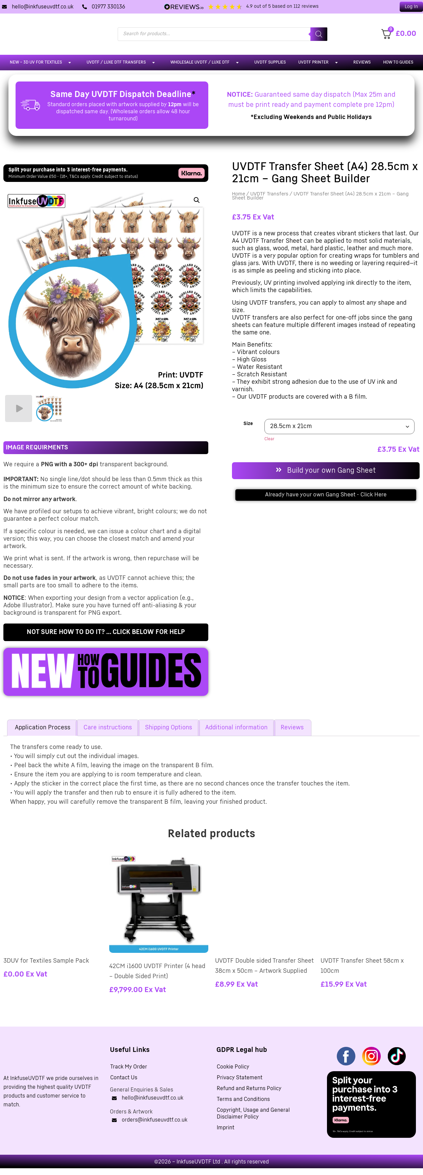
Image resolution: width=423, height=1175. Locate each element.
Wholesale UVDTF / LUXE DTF (206, 62)
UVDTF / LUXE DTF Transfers (122, 62)
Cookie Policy (233, 1067)
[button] (197, 200)
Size (248, 423)
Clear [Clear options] (269, 439)
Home (238, 193)
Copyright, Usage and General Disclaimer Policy (253, 1113)
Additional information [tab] (236, 728)
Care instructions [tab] (108, 728)
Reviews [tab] (292, 728)
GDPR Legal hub (241, 1050)
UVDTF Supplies (270, 63)
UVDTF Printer (319, 62)
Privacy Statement (239, 1077)
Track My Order (128, 1067)
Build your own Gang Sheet (331, 470)
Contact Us (123, 1077)
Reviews (362, 63)
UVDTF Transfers (269, 193)
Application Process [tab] (42, 728)
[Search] (318, 34)
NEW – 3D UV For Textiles (42, 62)
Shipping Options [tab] (168, 728)
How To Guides (398, 63)
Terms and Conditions (243, 1099)
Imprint (225, 1127)
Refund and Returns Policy (249, 1088)
